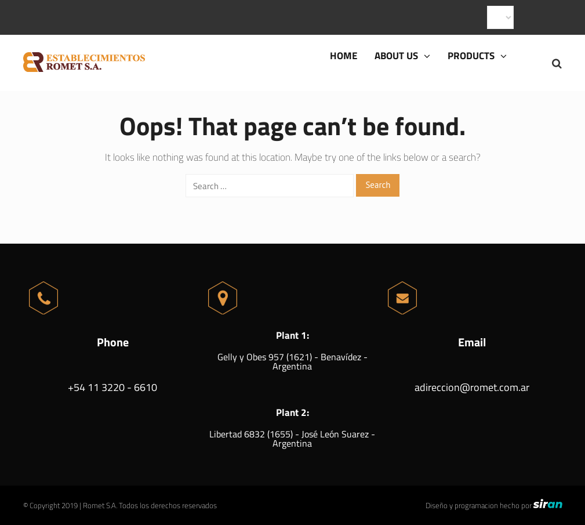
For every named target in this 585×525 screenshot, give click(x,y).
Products (477, 55)
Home (343, 55)
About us (402, 55)
